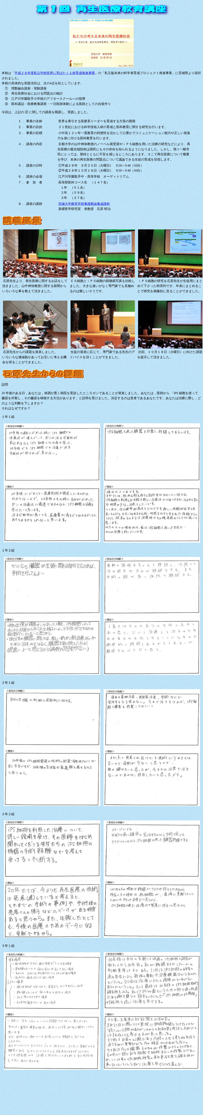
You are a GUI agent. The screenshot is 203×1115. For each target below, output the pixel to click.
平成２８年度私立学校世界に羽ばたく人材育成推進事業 (54, 73)
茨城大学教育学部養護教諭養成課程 (84, 204)
